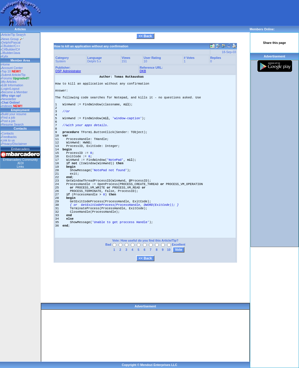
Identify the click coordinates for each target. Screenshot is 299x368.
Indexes (7, 106)
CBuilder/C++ (11, 46)
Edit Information (12, 85)
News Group (12, 39)
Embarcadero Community (20, 159)
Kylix (5, 56)
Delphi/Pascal (11, 42)
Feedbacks (9, 137)
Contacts (8, 133)
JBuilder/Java (11, 53)
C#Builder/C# (11, 49)
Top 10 (6, 71)
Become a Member (15, 92)
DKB (143, 71)
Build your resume (14, 114)
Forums (15, 78)
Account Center (12, 68)
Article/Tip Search (14, 34)
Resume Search (13, 124)
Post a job (8, 121)
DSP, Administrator (68, 71)
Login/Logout (11, 88)
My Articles (9, 81)
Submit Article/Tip (14, 74)
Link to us (8, 140)
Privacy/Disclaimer (14, 143)
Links (20, 166)
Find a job (8, 117)
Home (6, 64)
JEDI (20, 163)
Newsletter (9, 99)
